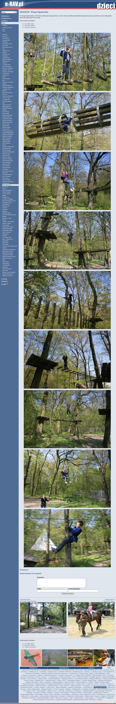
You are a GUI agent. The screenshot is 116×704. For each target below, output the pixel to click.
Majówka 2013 (5, 125)
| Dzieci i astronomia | (45, 684)
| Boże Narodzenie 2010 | (99, 677)
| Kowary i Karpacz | (39, 689)
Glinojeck (4, 52)
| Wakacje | (40, 677)
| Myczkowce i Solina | (39, 694)
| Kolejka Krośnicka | (88, 692)
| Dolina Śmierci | (79, 699)
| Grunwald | (61, 692)
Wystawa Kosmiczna (7, 268)
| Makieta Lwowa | (52, 692)
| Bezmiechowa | (66, 696)
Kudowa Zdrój (5, 113)
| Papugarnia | (110, 699)
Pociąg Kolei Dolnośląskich (8, 151)
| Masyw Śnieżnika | (61, 689)
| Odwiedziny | (56, 671)
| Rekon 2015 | (112, 687)
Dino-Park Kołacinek (7, 108)
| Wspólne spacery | (77, 673)
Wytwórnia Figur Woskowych (9, 214)
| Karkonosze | (69, 692)
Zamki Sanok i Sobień (7, 230)
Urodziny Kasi (5, 73)
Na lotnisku (5, 56)
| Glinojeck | (24, 673)
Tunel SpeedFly (5, 204)
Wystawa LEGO (6, 155)
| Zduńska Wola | (76, 691)
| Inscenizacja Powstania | (27, 687)
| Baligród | (30, 694)
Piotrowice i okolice (6, 157)
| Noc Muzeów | (86, 687)
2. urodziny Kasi (6, 99)
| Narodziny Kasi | (52, 673)
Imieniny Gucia (5, 50)
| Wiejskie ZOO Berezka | (107, 698)
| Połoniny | (50, 694)
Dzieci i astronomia (6, 137)
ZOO (3, 80)
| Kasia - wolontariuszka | (99, 696)
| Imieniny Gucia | (109, 671)
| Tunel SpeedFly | (41, 692)
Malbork (4, 195)
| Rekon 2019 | (50, 701)
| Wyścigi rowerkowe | (67, 680)
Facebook (4, 279)
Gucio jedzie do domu (7, 43)
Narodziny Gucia (6, 40)
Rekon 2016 (5, 186)
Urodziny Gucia (6, 54)
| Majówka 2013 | (39, 682)
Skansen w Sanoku (6, 223)
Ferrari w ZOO (5, 129)
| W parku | (87, 673)
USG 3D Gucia (5, 38)
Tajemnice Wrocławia (7, 136)
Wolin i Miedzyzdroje (7, 190)
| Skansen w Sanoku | (76, 694)
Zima (3, 49)
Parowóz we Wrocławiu (7, 96)
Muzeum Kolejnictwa (7, 85)
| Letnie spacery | (83, 675)
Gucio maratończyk (6, 66)
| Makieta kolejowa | (58, 684)
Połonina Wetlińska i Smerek (8, 256)
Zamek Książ (5, 240)
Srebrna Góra (5, 178)
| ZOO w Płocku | (32, 680)
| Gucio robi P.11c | (64, 687)
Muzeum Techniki (6, 192)
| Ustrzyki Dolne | (88, 694)
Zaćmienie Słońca (6, 164)
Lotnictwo (4, 21)
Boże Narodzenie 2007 (7, 47)
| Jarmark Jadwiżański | (54, 680)
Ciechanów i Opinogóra (7, 199)
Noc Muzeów (5, 169)
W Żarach (4, 94)
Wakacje (4, 83)
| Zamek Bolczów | (88, 689)
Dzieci (3, 23)
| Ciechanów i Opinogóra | (89, 691)
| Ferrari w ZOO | (61, 682)
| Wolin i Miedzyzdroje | (33, 691)
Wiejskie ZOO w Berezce (8, 226)
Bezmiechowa (5, 233)
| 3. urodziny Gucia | (78, 677)
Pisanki (4, 144)
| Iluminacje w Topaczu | (96, 701)
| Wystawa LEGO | (80, 685)
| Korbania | (62, 698)
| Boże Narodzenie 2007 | (91, 671)
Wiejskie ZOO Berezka (7, 253)
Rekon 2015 (5, 172)
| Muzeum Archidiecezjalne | (102, 684)
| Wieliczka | (74, 696)
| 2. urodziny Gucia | (96, 673)
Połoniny (4, 219)
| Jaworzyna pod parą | (65, 678)
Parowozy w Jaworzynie (7, 71)
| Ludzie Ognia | (34, 698)
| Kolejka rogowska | (95, 678)
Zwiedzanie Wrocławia (7, 131)
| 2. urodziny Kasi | (53, 678)
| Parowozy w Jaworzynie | (60, 675)
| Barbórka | (88, 677)
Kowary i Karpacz (6, 176)
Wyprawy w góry (6, 153)
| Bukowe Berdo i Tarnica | (92, 698)
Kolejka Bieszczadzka (7, 228)
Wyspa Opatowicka (6, 185)
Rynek (3, 76)
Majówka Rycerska (6, 148)
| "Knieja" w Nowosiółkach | (62, 694)
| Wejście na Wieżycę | (83, 678)
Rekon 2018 (5, 242)
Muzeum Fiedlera (6, 141)
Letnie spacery (5, 75)
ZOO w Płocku (5, 111)
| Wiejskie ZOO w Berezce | (101, 694)
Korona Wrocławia (6, 162)
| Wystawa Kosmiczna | (39, 701)
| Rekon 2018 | (25, 698)
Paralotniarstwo (6, 18)
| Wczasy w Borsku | (58, 691)
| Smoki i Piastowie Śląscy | (99, 687)
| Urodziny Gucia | (33, 673)
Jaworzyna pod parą (7, 101)
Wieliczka (4, 235)
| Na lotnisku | (43, 673)
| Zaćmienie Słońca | (52, 687)
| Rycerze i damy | (29, 682)
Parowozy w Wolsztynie (7, 68)
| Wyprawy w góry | (69, 685)
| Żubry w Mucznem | (55, 696)
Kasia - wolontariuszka (7, 239)
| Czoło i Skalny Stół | (85, 696)
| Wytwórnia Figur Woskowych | (104, 692)
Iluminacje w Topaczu (7, 275)
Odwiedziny (5, 42)
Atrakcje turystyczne (7, 27)
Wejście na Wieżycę (6, 104)
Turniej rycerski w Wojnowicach (9, 246)
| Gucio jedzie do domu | (67, 671)
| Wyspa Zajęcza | (89, 699)
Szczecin (4, 188)
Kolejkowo (4, 211)
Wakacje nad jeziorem (7, 122)
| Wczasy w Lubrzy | (41, 678)
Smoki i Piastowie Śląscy (7, 171)
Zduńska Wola (5, 197)
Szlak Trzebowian (6, 143)
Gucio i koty (5, 45)
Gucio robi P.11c (6, 165)
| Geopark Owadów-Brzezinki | (63, 701)
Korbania (4, 247)
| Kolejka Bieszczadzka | (27, 696)
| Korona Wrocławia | (41, 687)
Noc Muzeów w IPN (6, 202)
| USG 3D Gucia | (35, 671)
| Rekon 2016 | (111, 689)
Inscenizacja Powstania (7, 160)
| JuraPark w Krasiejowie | (65, 677)
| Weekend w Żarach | (47, 675)
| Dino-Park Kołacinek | (108, 678)
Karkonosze (5, 209)
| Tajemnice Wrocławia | (32, 684)
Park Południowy (6, 78)
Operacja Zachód (6, 127)
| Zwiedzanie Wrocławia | (74, 682)
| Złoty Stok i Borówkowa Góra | (106, 691)
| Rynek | (91, 675)
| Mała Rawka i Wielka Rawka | (75, 698)
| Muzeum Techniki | (46, 691)
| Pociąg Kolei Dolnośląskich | (54, 685)
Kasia (3, 31)
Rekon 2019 (5, 270)
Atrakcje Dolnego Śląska (7, 132)
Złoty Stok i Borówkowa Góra (9, 200)
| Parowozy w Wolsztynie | (32, 675)
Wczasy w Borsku (6, 193)
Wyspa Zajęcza (5, 263)
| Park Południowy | (100, 675)
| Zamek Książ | (110, 696)
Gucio (3, 29)
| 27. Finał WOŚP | (100, 699)
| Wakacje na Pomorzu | (95, 680)
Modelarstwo (5, 16)
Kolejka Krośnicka (6, 213)
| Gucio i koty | (79, 671)
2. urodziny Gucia (6, 64)
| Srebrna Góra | (50, 689)
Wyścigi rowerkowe (6, 117)
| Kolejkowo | (78, 692)
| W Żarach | (110, 677)
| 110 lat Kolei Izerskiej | (81, 680)
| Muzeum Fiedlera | (69, 684)
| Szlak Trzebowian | (81, 684)
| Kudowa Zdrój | (42, 680)
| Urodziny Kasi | (73, 675)
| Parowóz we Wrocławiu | (27, 678)
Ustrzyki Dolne (5, 225)
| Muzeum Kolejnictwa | (50, 677)
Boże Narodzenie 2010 (7, 92)
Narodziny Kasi (5, 57)
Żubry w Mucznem (6, 232)
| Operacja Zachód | (50, 682)
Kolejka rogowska (6, 106)
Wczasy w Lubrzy (6, 97)
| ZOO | (108, 675)
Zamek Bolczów (6, 183)
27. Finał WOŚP (6, 265)
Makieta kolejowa (6, 139)
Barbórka (4, 90)
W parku (4, 62)
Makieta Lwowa (6, 206)
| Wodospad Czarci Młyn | (29, 699)
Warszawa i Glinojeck (7, 158)
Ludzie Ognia (5, 244)
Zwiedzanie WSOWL (7, 174)
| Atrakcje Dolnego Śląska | (89, 682)
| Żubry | (71, 699)
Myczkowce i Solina (6, 218)
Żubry (3, 260)
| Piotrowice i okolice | (93, 685)
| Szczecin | (23, 691)
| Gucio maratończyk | (109, 673)
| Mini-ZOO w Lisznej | (61, 699)
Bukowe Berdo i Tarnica (7, 251)
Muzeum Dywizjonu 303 (7, 274)
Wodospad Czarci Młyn (7, 254)
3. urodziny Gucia (6, 89)
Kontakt (5, 284)
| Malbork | (68, 691)
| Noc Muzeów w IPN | (29, 692)
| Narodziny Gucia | (46, 671)
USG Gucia (5, 36)
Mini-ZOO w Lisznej (7, 258)
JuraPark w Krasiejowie (7, 87)
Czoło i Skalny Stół (6, 237)
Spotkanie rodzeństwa (7, 59)
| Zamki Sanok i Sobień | (41, 696)
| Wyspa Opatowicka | (100, 689)
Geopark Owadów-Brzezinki (8, 272)
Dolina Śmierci (5, 261)
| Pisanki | (90, 684)
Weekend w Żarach (6, 69)
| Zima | (101, 671)
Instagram (4, 281)
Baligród (4, 216)
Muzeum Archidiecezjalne (8, 146)
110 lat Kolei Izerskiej (7, 118)
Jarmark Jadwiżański (7, 115)
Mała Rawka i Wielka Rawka (9, 249)
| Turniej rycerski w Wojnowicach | (49, 698)
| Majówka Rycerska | (28, 685)
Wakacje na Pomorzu (7, 120)
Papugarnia (5, 267)
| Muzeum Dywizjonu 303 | (80, 701)
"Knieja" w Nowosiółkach (8, 221)
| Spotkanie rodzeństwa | (65, 673)
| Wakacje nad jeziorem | (109, 680)
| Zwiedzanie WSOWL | (26, 689)
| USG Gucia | (25, 671)
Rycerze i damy (5, 124)
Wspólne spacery (6, 61)
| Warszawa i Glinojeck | (106, 685)
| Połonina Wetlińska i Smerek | (45, 699)
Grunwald (4, 207)
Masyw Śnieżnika (6, 179)
